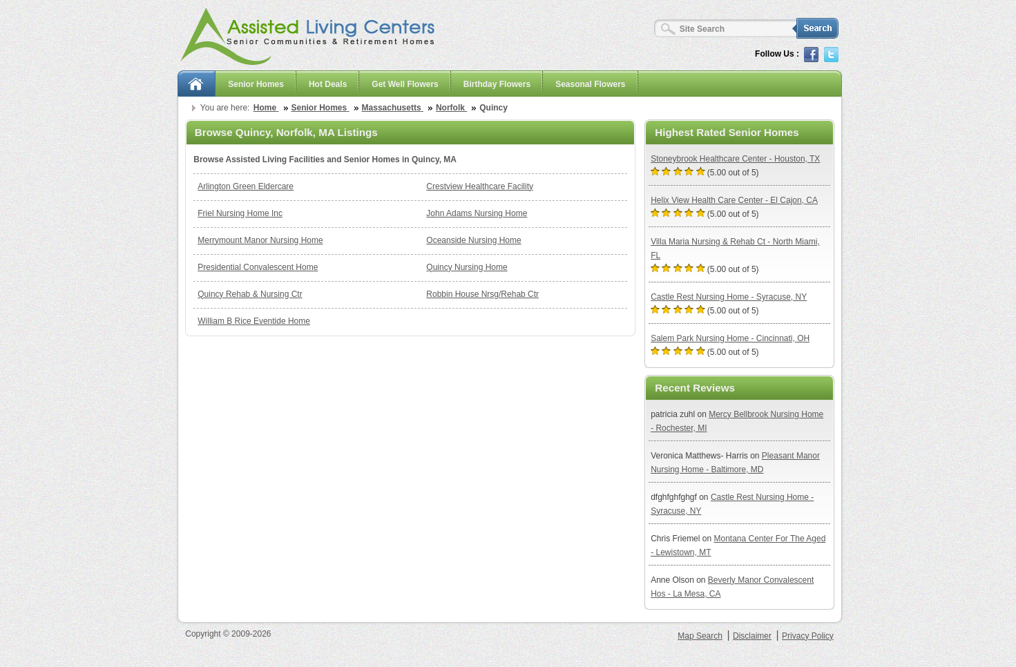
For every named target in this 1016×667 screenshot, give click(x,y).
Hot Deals (328, 84)
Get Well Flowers (405, 84)
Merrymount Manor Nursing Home (260, 240)
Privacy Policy (808, 636)
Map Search (700, 636)
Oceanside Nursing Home (473, 240)
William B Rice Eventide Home (254, 321)
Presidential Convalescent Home (258, 267)
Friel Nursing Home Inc (240, 213)
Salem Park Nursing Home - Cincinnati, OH (730, 338)
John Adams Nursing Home (476, 213)
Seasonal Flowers (590, 84)
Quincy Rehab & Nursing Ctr (250, 294)
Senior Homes (256, 84)
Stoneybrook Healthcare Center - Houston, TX (735, 159)
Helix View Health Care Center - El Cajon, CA (734, 200)
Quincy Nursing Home (466, 267)
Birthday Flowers (496, 84)
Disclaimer (752, 636)
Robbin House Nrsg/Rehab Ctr (482, 294)
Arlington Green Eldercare (246, 186)
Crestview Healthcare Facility (479, 186)
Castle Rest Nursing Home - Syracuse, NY (729, 297)
